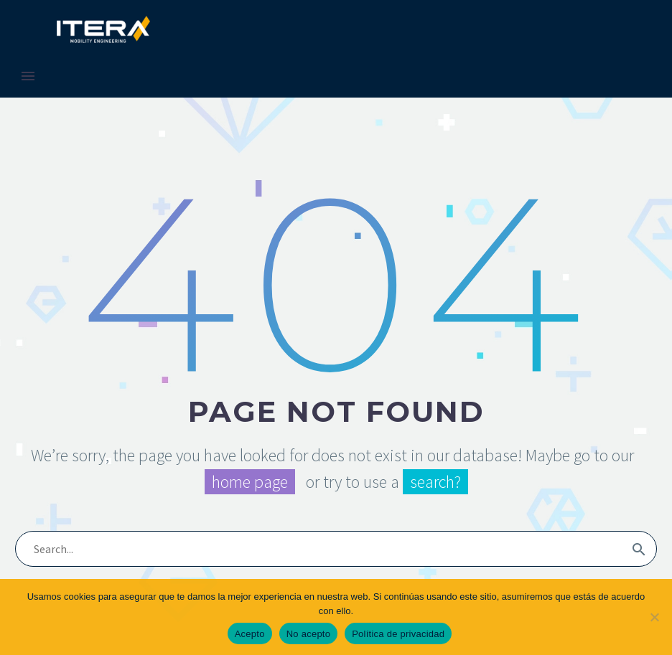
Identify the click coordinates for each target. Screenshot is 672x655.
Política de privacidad (398, 633)
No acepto (308, 633)
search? (435, 482)
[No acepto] (654, 617)
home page (250, 482)
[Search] (336, 549)
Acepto (250, 633)
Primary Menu (28, 76)
